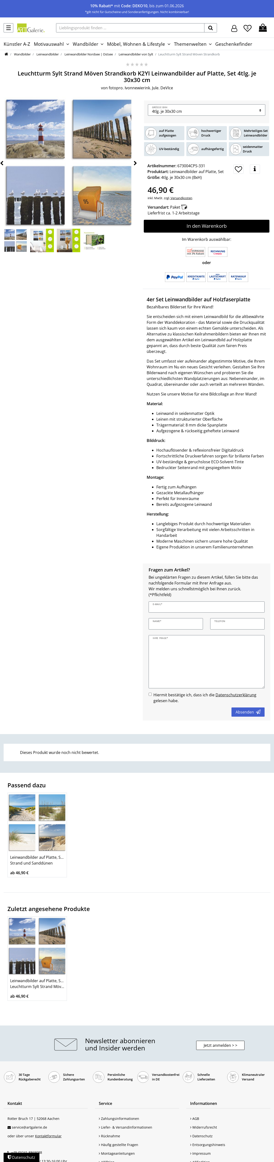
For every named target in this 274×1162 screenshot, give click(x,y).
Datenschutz (201, 1136)
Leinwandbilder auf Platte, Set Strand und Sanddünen (37, 860)
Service (105, 1103)
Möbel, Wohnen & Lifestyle (136, 44)
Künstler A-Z (17, 44)
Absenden (248, 712)
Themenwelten (190, 44)
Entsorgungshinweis (207, 1144)
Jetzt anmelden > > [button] (220, 1045)
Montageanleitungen (117, 1153)
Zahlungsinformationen (119, 1118)
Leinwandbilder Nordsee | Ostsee (88, 54)
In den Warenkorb (207, 226)
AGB (194, 1118)
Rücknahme (109, 1136)
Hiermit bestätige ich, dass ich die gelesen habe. (204, 697)
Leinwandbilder (47, 54)
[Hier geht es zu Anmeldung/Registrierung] (234, 28)
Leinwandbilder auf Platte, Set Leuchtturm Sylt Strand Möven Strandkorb (37, 983)
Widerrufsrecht (203, 1127)
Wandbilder (85, 44)
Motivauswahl (49, 44)
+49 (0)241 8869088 (26, 1152)
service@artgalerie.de (29, 1127)
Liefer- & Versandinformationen (125, 1127)
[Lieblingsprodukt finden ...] (130, 27)
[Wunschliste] (247, 28)
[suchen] (210, 27)
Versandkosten (181, 198)
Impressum (200, 1153)
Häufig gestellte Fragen (118, 1144)
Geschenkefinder (233, 44)
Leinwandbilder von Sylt (135, 54)
